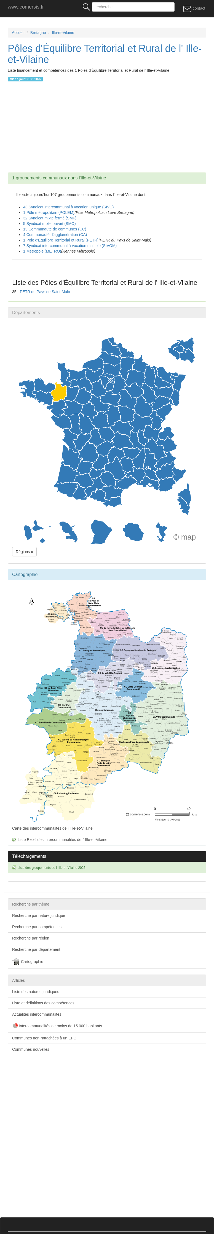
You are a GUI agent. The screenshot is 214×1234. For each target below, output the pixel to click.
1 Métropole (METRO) (42, 251)
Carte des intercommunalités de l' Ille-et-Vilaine (107, 706)
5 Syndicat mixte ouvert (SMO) (49, 223)
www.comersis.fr (26, 7)
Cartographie (27, 962)
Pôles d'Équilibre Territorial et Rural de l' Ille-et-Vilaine (105, 54)
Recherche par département (36, 949)
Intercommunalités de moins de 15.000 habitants (57, 1026)
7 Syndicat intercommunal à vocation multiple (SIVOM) (70, 245)
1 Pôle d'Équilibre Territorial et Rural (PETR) (60, 240)
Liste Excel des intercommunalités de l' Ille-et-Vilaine (59, 839)
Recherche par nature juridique (38, 915)
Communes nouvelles (30, 1049)
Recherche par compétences (36, 927)
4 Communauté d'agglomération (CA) (55, 234)
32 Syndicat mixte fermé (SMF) (49, 218)
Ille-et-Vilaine (63, 32)
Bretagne (38, 32)
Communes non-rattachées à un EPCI (44, 1038)
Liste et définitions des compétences (43, 1003)
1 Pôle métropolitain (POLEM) (48, 212)
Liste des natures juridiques (35, 991)
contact (194, 8)
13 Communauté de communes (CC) (54, 229)
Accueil (18, 32)
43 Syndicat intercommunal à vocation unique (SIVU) (68, 207)
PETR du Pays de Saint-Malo (45, 292)
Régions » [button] (24, 552)
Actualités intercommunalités (36, 1014)
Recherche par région (30, 938)
